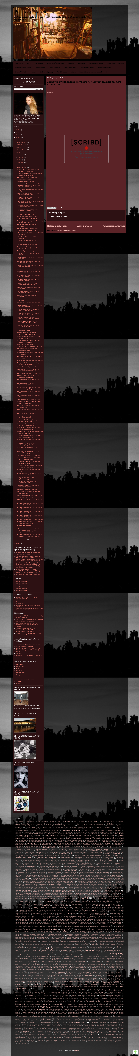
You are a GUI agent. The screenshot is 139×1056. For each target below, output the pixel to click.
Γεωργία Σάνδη (82, 850)
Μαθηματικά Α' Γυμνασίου (82, 934)
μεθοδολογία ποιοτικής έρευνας (24, 940)
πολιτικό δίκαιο (31, 971)
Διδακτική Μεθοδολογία (55, 869)
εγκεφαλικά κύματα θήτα (88, 873)
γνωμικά (77, 855)
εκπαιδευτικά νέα (107, 879)
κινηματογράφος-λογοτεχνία (62, 920)
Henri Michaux (46, 1020)
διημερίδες (109, 869)
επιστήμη (96, 891)
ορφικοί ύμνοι (96, 960)
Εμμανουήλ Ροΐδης (106, 888)
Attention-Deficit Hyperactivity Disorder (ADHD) (89, 1009)
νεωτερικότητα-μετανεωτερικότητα (46, 952)
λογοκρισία (109, 931)
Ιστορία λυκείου (119, 907)
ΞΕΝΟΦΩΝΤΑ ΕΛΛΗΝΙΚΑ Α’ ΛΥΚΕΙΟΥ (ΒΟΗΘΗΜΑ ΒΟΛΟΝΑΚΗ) (28, 198)
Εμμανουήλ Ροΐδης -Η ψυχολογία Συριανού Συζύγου (28, 486)
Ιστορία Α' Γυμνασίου (112, 906)
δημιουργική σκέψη (87, 863)
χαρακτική (61, 1001)
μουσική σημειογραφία (43, 946)
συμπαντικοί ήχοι (107, 981)
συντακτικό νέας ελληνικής (42, 984)
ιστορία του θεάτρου (37, 911)
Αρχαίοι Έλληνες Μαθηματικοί (37, 841)
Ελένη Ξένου (45, 886)
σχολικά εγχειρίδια (72, 986)
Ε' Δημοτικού (66, 873)
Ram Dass (30, 1036)
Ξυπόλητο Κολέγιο (79, 956)
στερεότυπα (104, 978)
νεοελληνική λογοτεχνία (112, 950)
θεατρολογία (49, 901)
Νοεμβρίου (21, 145)
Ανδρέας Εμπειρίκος (32, 827)
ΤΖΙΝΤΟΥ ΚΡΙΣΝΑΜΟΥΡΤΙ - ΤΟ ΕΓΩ (28, 525)
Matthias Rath (71, 1027)
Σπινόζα (28, 978)
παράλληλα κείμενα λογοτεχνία (26, 966)
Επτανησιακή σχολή (82, 893)
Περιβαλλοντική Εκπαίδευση (115, 63)
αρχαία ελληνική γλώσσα (99, 837)
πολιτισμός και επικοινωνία (80, 971)
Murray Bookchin (30, 1030)
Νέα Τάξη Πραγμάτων (48, 949)
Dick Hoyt (93, 1012)
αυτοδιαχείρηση (46, 844)
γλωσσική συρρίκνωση (38, 855)
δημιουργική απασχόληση (58, 863)
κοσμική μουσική (95, 925)
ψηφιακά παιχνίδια (35, 1004)
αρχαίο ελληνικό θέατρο (74, 840)
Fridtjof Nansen (22, 1016)
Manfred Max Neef (112, 1025)
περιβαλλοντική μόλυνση (55, 967)
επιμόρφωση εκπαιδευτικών (61, 891)
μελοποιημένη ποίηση (102, 940)
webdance (110, 1040)
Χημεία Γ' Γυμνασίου (69, 1003)
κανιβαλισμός (76, 914)
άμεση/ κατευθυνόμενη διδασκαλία (48, 826)
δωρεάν (59, 872)
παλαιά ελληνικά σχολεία (22, 964)
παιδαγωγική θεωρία (31, 963)
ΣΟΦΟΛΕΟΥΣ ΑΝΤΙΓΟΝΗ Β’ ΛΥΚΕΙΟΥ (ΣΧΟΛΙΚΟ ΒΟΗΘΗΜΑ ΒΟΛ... (28, 194)
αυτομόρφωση (58, 844)
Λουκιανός (105, 933)
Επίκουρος (46, 891)
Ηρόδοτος (30, 900)
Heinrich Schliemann (23, 1020)
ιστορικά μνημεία (115, 912)
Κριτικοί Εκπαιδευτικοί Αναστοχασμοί (91, 72)
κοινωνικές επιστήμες (43, 923)
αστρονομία (31, 843)
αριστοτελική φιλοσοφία (80, 833)
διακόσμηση (121, 864)
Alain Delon (92, 1006)
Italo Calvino (120, 1020)
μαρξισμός (18, 938)
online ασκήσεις (119, 1030)
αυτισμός (107, 843)
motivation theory (118, 1028)
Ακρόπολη (39, 824)
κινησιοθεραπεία (20, 922)
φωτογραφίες (73, 1000)
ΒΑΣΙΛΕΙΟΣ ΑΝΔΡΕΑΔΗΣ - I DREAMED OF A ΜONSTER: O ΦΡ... (30, 357)
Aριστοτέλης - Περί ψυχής (26, 251)
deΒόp (17, 668)
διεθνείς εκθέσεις (84, 869)
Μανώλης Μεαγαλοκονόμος (89, 937)
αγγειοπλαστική (42, 821)
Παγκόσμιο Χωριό (67, 961)
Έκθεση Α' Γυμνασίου (51, 876)
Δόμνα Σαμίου (93, 870)
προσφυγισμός (85, 972)
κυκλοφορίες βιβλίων (107, 926)
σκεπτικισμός (56, 976)
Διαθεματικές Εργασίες (86, 865)
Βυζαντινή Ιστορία (102, 849)
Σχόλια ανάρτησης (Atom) (66, 230)
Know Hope (57, 1024)
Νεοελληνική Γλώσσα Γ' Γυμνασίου (70, 950)
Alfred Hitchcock (33, 1007)
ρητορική (102, 973)
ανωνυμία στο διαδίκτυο (117, 829)
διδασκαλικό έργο (71, 869)
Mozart (19, 1030)
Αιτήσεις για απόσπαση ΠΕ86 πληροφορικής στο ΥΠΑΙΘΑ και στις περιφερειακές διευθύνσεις (28, 630)
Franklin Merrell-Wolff (91, 1015)
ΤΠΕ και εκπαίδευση (103, 994)
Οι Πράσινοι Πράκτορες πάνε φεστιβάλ (29, 644)
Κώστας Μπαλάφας (65, 929)
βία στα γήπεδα (87, 846)
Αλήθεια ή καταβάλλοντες (96, 824)
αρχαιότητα (81, 841)
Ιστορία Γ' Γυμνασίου (58, 907)
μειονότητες (55, 940)
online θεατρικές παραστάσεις (56, 1031)
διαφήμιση (52, 867)
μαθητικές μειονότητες (56, 935)
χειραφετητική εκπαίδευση (112, 1001)
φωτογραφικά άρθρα (87, 1000)
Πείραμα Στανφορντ (101, 966)
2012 (18, 140)
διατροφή (34, 868)
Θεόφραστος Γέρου (20, 903)
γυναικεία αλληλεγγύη (32, 859)
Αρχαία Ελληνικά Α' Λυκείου (55, 835)
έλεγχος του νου (112, 884)
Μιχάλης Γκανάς (27, 944)
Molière (108, 1028)
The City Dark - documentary (27, 413)
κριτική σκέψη (67, 926)
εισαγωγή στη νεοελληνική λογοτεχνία (98, 875)
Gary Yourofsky (117, 1016)
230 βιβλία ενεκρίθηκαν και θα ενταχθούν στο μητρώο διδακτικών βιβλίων (27, 625)
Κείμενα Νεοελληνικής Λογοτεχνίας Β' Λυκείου (72, 917)
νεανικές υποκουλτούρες (66, 949)
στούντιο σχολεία (116, 978)
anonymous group (96, 1007)
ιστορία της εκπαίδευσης (115, 909)
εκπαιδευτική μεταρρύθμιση (35, 882)
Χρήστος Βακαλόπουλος (85, 1003)
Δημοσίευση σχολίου (59, 216)
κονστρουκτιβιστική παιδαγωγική (45, 925)
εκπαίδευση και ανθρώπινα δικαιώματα (100, 878)
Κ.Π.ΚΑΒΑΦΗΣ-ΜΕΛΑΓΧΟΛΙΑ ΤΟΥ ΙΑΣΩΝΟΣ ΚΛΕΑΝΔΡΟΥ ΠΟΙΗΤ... (30, 329)
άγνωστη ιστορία (93, 821)
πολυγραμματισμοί (97, 971)
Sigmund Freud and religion (24, 1039)
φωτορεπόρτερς (29, 1001)
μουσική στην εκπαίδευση (60, 946)
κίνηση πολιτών (116, 920)
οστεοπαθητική (107, 960)
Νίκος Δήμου (117, 952)
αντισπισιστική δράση (74, 829)
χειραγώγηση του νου (93, 1001)
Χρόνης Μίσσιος (116, 1003)
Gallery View (97, 1016)
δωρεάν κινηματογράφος (86, 872)
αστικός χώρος (19, 843)
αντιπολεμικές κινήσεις (58, 829)
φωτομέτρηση (18, 1001)
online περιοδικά (75, 1031)
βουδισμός (63, 849)
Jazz (64, 1022)
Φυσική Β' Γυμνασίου (109, 998)
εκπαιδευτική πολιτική (70, 882)
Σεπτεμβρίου (22, 150)
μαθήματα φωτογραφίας (55, 934)
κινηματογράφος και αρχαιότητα (43, 920)
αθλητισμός (75, 823)
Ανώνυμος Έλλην (22, 830)
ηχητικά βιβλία (47, 900)
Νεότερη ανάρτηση (57, 226)
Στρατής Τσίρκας (88, 979)
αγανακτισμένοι (31, 821)
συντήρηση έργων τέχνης (61, 984)
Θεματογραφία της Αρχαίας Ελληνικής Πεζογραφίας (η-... (30, 221)
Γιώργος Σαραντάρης (45, 854)
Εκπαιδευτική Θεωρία (104, 881)
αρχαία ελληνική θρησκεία (36, 838)
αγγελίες (52, 821)
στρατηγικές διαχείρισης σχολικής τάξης (42, 979)
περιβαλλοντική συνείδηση (77, 967)
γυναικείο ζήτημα (106, 859)
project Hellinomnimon (107, 1034)
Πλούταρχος (49, 969)
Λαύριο (57, 931)
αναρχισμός (18, 827)
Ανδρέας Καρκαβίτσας (62, 827)
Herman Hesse (57, 1020)
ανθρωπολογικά (19, 829)
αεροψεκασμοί (42, 823)
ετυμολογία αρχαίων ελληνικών (62, 894)
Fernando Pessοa (26, 1015)
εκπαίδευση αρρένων (64, 878)
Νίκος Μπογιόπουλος (74, 954)
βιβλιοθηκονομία (30, 848)
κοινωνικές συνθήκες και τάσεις (64, 923)
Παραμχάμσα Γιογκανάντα (45, 966)
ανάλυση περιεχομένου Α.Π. (96, 826)
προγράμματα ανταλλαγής (37, 972)
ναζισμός (118, 947)
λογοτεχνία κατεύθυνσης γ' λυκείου (44, 933)
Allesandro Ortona (61, 1007)
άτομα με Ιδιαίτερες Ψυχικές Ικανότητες (89, 843)
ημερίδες (121, 898)
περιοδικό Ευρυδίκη (115, 967)
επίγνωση (18, 891)
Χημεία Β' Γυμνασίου (53, 1003)
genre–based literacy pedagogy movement (39, 1018)
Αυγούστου (21, 152)
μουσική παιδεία (29, 946)
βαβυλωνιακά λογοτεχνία (33, 846)
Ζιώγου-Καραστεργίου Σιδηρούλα (38, 898)
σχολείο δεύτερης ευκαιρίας (109, 984)
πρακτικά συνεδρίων (21, 972)
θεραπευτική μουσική (53, 903)
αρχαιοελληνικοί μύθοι (91, 840)
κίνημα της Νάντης (101, 919)
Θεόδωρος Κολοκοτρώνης (106, 901)
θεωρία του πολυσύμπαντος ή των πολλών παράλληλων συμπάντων (86, 904)
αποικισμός (18, 832)
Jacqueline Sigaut (46, 1022)
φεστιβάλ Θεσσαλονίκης (114, 995)
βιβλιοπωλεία (64, 847)
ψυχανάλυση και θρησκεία (87, 1004)
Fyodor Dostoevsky (73, 1016)
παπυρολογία (81, 964)
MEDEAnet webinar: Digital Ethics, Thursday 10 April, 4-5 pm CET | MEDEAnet (28, 650)
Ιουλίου (20, 155)
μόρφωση (77, 944)
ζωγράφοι (53, 898)
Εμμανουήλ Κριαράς (92, 888)
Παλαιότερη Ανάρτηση (114, 226)
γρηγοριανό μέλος (108, 857)
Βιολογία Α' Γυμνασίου (109, 847)
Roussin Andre (32, 1037)
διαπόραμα (66, 866)
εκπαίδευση (52, 878)
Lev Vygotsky (100, 1024)
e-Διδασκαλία (103, 1012)
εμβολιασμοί (79, 888)
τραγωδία (118, 994)
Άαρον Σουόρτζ (19, 821)
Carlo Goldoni (57, 1010)
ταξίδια (98, 990)
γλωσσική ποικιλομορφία (22, 855)
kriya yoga (66, 1024)
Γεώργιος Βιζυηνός (95, 851)
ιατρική (46, 906)
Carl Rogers (47, 1010)
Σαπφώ (29, 975)
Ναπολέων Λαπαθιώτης (32, 949)
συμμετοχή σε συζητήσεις (92, 981)
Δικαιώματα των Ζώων (96, 63)
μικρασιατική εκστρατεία (31, 943)
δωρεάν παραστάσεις (23, 873)
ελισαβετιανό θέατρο (98, 886)
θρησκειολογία (36, 905)
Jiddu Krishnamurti (77, 1022)
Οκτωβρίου (21, 147)
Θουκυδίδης (18, 905)
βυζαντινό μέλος (20, 850)
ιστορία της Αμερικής (24, 908)
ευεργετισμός (105, 894)
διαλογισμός (31, 866)
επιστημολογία (108, 891)
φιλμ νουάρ (89, 996)
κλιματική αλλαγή (86, 922)
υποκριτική (56, 995)
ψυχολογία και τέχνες (57, 1006)
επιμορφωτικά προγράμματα (82, 891)
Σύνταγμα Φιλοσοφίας (84, 983)
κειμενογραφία (57, 919)
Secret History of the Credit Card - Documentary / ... (29, 496)
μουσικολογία (19, 947)
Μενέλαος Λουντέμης (118, 940)
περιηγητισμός (94, 967)
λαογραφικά (101, 929)
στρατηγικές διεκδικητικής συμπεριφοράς (68, 979)
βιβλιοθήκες (18, 847)
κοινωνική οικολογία (86, 923)
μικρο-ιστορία (68, 943)
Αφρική (106, 844)
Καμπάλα (54, 914)
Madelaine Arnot (89, 1025)
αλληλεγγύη (110, 824)
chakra (71, 1010)
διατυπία (43, 867)
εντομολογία (107, 890)
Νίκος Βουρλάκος (79, 952)
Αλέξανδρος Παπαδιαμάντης (63, 824)
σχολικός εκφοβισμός (108, 989)
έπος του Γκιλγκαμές (67, 893)
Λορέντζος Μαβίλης (82, 932)
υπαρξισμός (47, 995)
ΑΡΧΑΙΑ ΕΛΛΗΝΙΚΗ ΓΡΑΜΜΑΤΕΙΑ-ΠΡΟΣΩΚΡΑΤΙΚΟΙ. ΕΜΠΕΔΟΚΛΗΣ (27, 217)
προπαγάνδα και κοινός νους (67, 972)
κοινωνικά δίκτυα (115, 922)
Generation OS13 (20, 1018)
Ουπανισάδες (18, 961)
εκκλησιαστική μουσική (39, 878)
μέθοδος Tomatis (41, 940)
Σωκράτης (121, 989)
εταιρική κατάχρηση (33, 894)
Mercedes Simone (100, 1027)
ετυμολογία (47, 894)
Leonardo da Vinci (88, 1024)
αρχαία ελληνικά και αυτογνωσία (78, 837)
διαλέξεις (21, 866)
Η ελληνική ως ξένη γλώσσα (23, 67)
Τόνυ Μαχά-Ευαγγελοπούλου (70, 994)
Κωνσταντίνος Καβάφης (64, 928)
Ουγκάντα (118, 960)
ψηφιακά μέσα (20, 1004)
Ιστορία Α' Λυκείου (21, 907)
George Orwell (80, 1018)
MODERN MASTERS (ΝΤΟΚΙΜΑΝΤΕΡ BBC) (29, 399)
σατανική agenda (38, 975)
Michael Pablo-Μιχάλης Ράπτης (43, 1028)
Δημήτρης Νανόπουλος (108, 862)
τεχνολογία (99, 992)
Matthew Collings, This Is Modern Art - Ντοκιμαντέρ (29, 402)
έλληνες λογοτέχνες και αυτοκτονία (34, 887)
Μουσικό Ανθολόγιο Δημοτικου (78, 946)
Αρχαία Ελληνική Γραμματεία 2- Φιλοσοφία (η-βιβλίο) (28, 209)
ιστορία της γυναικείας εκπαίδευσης (88, 909)
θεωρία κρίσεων (97, 903)
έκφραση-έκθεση (55, 884)
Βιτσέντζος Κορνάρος (41, 849)
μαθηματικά (69, 934)
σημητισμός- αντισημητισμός (41, 976)
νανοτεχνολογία (19, 949)
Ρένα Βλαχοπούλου (71, 973)
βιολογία (97, 847)
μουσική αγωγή (104, 944)
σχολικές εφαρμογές (105, 986)
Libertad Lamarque (112, 1024)
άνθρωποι (118, 827)
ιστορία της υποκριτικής (108, 910)
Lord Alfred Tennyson (35, 1025)
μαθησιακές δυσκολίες (22, 935)
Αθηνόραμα (19, 675)
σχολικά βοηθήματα (52, 986)
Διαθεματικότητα (103, 864)
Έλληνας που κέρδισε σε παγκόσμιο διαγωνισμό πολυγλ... (29, 440)
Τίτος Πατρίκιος (33, 994)
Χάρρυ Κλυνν (71, 1001)
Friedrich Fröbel (48, 1016)
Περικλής (103, 967)
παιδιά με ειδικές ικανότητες (84, 963)
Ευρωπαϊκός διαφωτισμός (37, 896)
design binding (82, 1012)
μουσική (94, 944)
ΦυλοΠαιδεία (97, 998)
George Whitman (91, 1018)
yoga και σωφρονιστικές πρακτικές (98, 1041)
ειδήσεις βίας (44, 875)
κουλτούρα (106, 925)
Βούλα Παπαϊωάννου (74, 849)
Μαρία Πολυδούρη (116, 937)
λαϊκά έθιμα (90, 929)
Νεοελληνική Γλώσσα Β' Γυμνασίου (44, 950)
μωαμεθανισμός (109, 947)
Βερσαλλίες (77, 846)
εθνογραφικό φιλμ (31, 875)
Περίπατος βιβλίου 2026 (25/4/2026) (28, 574)
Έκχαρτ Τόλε (71, 884)
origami (97, 1031)
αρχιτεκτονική (91, 841)
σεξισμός (98, 975)
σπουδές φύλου (38, 978)
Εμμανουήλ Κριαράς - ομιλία (27, 489)
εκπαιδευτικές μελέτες (85, 881)
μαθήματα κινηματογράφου (37, 934)
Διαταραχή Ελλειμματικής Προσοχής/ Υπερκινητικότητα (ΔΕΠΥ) (98, 866)
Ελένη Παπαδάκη (57, 886)
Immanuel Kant (85, 1020)
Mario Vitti (40, 1027)
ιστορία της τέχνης (89, 910)
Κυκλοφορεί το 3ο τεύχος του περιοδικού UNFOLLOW (27, 178)
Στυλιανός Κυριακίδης (115, 979)
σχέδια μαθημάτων (91, 984)
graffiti (35, 1019)
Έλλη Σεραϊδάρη (112, 886)
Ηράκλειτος (21, 900)
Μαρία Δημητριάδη (104, 937)
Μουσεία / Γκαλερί (20, 72)
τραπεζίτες (18, 995)
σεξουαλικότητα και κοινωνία (113, 975)
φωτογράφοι (116, 1000)
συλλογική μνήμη (60, 981)
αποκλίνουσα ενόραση (42, 832)
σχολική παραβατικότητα (68, 989)
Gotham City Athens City (22, 1019)
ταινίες (37, 991)
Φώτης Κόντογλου (50, 1000)
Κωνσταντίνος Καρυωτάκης (99, 928)
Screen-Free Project (102, 1037)
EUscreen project (110, 1013)
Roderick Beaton (105, 1036)
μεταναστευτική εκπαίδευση (58, 941)
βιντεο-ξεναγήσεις (76, 847)
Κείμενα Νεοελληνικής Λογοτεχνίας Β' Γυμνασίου (39, 918)
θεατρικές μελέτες (118, 900)
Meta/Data (18, 1028)
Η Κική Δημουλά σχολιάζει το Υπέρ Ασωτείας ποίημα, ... (29, 436)
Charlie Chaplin (93, 1010)
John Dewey (94, 1022)
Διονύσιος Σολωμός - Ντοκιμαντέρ (28, 455)
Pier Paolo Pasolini (29, 1034)
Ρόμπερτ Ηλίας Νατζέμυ (114, 973)
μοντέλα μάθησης (66, 944)
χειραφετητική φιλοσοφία (22, 1003)
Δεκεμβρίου (21, 142)
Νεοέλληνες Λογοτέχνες (103, 949)
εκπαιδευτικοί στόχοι (31, 884)
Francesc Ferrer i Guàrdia (61, 1015)
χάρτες (81, 1001)
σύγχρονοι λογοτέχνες (34, 981)
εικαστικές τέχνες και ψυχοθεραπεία (73, 875)
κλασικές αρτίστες (34, 922)
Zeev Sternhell (22, 1043)
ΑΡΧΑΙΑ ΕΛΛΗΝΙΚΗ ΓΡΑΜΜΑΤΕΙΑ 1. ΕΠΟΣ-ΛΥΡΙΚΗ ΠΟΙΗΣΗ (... (28, 229)
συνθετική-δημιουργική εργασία (65, 983)
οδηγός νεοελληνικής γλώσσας (41, 958)
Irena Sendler (109, 1020)
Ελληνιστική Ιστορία (40, 888)
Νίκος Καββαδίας (35, 954)
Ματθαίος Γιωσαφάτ (29, 938)
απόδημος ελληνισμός (114, 830)
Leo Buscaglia (76, 1024)
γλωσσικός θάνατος (52, 855)
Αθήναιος (66, 823)
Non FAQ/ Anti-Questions (94, 1030)
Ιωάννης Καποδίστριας (21, 913)
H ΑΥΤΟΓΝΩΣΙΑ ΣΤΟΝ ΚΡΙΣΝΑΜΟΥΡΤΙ (28, 537)
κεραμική (68, 919)
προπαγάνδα (50, 972)
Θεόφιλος (118, 901)
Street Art (33, 72)
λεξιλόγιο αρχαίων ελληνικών (82, 931)
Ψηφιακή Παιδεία (31, 11)
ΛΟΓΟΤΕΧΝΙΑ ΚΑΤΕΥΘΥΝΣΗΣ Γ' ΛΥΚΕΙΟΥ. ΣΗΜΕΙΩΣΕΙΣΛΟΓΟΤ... (30, 306)
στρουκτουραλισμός (101, 979)
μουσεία (85, 944)
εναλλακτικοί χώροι (59, 890)
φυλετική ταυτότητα (85, 998)
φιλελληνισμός (63, 996)
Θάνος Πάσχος (105, 900)
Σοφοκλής (117, 977)
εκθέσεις (18, 876)
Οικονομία (121, 958)
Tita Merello (65, 1040)
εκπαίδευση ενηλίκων (79, 878)
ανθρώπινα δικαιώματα (103, 827)
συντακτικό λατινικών (23, 984)
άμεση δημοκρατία (30, 826)
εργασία (114, 893)
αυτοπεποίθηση (86, 844)
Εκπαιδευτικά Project (87, 67)
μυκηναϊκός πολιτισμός (70, 947)
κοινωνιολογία (116, 923)
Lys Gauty (79, 1025)
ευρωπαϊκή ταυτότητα (21, 896)
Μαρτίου (20, 165)
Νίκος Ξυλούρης (87, 954)
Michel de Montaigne (60, 1028)
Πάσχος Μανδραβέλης (77, 966)
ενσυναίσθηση (97, 890)
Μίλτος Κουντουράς (82, 943)
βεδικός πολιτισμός (64, 846)
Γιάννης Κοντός (41, 852)
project (92, 1034)
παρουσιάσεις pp (61, 966)
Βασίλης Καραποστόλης (49, 846)
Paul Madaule (57, 1032)
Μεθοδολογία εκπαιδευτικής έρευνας (111, 938)
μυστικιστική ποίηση (96, 947)
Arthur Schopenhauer (55, 1009)
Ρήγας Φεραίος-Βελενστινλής (88, 974)
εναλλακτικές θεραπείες (23, 890)
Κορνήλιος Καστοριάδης (78, 925)
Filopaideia (37, 1015)
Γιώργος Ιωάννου (111, 852)
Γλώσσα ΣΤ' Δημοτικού (112, 854)
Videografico (75, 1040)
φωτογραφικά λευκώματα (102, 1000)
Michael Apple (28, 1028)
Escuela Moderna (74, 1013)
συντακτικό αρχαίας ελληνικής (106, 983)
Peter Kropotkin (101, 1032)
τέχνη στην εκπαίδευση (85, 992)
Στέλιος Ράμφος (92, 978)
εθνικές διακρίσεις (115, 873)
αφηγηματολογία (97, 844)
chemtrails (114, 1010)
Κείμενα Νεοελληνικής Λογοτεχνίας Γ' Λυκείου (31, 919)
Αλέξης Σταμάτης (80, 824)
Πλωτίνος (59, 969)
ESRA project (85, 1013)
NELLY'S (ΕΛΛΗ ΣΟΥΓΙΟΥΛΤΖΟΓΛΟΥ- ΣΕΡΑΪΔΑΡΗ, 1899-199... (28, 170)
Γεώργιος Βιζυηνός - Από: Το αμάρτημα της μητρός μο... (27, 478)
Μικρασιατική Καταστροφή (50, 943)
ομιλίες (55, 960)
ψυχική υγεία (113, 1004)
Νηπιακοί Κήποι (67, 952)
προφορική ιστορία (21, 974)
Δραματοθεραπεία (40, 67)
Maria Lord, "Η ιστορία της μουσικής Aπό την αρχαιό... (27, 420)
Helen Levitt (36, 1020)
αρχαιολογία (69, 841)
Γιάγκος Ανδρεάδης (29, 852)
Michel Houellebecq (74, 1028)
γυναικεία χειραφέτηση (89, 859)
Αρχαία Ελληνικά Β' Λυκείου (105, 835)
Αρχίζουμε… (19, 601)
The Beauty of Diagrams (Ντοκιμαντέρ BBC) (25, 384)
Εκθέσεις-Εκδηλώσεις (46, 72)
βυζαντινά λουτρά (88, 849)
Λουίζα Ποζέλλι (94, 932)
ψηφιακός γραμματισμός (52, 1004)
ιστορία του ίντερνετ (53, 911)
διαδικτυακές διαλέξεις (22, 864)
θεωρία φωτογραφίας (114, 904)
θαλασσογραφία (70, 900)
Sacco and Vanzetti (55, 1037)
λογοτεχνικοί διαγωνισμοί (66, 932)
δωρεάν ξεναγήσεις (118, 872)
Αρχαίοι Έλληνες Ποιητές (55, 841)
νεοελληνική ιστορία (92, 950)
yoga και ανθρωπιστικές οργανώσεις (59, 1041)
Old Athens (107, 1030)
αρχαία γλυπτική (94, 833)
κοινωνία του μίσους (100, 922)
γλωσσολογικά (65, 855)
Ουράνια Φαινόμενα (31, 961)
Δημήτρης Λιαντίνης (77, 862)
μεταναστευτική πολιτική (77, 941)
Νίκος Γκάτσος (107, 952)
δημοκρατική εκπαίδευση (103, 863)
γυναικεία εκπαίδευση (49, 859)
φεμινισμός (92, 995)
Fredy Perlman (120, 1015)
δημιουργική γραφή (73, 863)
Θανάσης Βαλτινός (81, 900)
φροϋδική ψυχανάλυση (71, 998)
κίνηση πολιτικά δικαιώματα (100, 920)
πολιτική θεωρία (111, 969)
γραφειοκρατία (78, 857)
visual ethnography (87, 1040)
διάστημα (74, 866)
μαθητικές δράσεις (38, 935)
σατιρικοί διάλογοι (53, 975)
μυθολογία (43, 947)
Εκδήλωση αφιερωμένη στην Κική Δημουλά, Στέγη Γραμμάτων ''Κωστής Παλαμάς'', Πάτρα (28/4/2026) (28, 571)
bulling (17, 1010)
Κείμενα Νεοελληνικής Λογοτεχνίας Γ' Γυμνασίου (105, 918)
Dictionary (50, 92)
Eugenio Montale (97, 1013)
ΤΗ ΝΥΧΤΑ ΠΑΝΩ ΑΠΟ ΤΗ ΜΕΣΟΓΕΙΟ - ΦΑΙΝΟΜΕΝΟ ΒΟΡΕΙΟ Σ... (28, 376)
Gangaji (106, 1016)
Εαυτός (76, 873)
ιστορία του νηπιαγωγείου (88, 911)
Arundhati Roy (68, 1009)
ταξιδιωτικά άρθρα (110, 991)
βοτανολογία (54, 849)
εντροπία (117, 890)
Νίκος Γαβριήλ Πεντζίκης (94, 952)
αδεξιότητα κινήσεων (29, 823)
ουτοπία (42, 961)
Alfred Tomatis (46, 1008)
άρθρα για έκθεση (105, 832)
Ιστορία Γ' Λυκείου (90, 907)
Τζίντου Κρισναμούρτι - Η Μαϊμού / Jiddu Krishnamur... (29, 508)
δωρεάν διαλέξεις (70, 872)
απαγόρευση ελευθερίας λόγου (94, 830)
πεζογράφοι (89, 966)
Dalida (51, 1012)
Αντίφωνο (19, 677)
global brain (102, 1018)
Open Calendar (20, 672)
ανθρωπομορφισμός (32, 829)
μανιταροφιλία (30, 937)
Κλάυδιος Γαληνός (62, 922)
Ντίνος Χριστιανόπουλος (100, 954)
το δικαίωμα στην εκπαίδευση (50, 993)
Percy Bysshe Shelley (82, 1032)
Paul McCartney (68, 1032)
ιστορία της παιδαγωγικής (70, 910)
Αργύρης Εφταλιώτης (66, 832)
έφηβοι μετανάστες (62, 896)
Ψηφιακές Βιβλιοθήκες (104, 67)
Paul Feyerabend (46, 1032)
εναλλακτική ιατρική (43, 890)
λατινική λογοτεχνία (46, 931)
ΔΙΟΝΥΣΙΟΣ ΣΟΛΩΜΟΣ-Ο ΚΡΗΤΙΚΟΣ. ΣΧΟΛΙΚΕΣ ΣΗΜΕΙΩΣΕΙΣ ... (28, 314)
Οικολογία (71, 63)
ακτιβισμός (49, 824)
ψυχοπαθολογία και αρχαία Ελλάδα (76, 1006)
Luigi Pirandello (68, 1025)
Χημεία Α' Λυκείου (38, 1003)
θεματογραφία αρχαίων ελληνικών (86, 901)
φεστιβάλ (102, 995)
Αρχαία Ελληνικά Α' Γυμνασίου (30, 835)
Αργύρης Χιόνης (80, 832)
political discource (60, 1034)
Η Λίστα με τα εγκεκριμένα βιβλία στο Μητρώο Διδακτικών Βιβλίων (29, 620)
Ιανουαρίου (21, 540)
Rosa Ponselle (117, 1036)
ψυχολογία (43, 1006)
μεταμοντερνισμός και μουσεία (27, 941)
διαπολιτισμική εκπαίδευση (49, 866)
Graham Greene (79, 1019)
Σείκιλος (79, 975)
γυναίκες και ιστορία (106, 860)
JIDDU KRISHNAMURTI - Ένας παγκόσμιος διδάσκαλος (26, 531)
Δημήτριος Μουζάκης (42, 863)
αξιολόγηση (33, 830)
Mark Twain (60, 1027)
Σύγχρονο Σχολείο (20, 981)
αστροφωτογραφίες (45, 843)
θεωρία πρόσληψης (59, 904)
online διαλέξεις (23, 1031)
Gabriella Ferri (86, 1016)
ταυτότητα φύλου (39, 992)
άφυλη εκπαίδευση (116, 844)
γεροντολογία (61, 850)
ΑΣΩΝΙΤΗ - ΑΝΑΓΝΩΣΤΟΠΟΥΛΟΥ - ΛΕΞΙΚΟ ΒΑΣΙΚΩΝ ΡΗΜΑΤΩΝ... (30, 265)
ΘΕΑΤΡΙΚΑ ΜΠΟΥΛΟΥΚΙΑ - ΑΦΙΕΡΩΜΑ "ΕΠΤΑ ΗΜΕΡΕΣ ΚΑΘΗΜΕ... (28, 458)
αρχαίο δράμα (60, 840)
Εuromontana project (100, 896)
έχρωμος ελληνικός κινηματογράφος (81, 896)
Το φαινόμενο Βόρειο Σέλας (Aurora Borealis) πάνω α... (29, 410)
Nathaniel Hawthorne (59, 1030)
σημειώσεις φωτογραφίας (22, 977)
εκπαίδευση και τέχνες (54, 879)
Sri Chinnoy (79, 1039)
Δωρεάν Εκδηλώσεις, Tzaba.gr (26, 679)
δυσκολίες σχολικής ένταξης (27, 872)
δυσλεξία (42, 872)
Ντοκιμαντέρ (39, 63)
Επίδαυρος (27, 891)
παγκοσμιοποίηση (80, 961)
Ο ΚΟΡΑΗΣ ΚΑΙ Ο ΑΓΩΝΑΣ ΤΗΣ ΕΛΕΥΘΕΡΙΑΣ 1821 (26, 482)
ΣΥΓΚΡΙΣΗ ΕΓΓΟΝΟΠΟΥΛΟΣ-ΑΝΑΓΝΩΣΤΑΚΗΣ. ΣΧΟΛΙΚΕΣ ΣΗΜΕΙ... (29, 345)
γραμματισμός (65, 857)
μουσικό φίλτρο (94, 946)
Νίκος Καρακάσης (61, 954)
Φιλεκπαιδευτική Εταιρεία (34, 996)
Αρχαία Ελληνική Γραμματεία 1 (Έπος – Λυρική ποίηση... (30, 205)
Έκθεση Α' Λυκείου (67, 876)
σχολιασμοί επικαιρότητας (34, 986)
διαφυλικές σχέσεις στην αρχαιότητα (103, 868)
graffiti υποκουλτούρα (48, 1019)
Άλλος (119, 824)
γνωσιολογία (108, 855)
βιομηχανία (29, 849)
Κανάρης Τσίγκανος (65, 914)
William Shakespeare (21, 1041)
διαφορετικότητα (63, 867)
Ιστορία (97, 906)
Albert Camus (117, 1006)
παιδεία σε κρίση (49, 963)
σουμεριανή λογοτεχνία (88, 976)
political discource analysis (77, 1034)
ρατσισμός (58, 974)
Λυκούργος (113, 932)
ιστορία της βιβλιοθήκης (63, 909)
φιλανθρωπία (19, 997)
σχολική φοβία (82, 989)
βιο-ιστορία (88, 848)
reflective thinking (59, 1036)
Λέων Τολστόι (99, 931)
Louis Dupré (56, 1025)
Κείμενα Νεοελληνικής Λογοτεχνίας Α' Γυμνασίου (79, 916)
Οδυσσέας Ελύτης (69, 958)
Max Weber (81, 1027)
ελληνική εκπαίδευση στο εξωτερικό (78, 887)
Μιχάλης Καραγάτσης (40, 944)
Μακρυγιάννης (19, 937)
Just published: (21, 581)
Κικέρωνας (78, 919)
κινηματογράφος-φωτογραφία (81, 920)
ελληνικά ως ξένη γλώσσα (56, 887)
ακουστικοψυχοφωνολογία (23, 824)
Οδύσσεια (80, 958)
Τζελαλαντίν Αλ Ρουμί (114, 992)
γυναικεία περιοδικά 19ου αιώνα (69, 859)
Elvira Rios (33, 1013)
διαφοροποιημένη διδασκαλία (79, 867)
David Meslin (71, 1012)
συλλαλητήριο (48, 981)
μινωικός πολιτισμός (110, 943)
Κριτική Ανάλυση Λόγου (24, 926)
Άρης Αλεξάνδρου (92, 832)
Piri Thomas (41, 1034)
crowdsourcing (42, 1012)
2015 (18, 132)
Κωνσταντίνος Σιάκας (115, 928)
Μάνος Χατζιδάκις (59, 937)
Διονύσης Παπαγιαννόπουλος (53, 870)
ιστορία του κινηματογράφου (70, 911)
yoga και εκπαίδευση (78, 1042)
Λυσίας (25, 934)
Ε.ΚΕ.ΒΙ (18, 681)
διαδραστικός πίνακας (55, 864)
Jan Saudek (57, 1022)
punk (23, 1036)
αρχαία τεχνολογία (48, 840)
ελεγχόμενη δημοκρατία (97, 884)
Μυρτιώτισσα (83, 947)
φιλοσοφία (19, 998)
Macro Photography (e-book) (27, 367)
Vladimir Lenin (100, 1040)
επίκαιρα (36, 891)
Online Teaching (87, 1031)
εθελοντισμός (102, 873)
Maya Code (90, 1027)
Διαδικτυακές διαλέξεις (70, 67)
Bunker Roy (27, 1010)
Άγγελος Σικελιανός (64, 821)
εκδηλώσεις (116, 875)
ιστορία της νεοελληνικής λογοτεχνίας (48, 910)
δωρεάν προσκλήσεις (38, 873)
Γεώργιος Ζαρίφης (111, 850)
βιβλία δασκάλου (101, 846)
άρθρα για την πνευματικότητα (34, 833)
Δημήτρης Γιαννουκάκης (60, 861)
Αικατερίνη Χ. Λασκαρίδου (91, 823)
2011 (18, 543)
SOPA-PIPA (49, 1039)
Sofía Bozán (40, 1039)
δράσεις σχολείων (119, 870)
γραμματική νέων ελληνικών (46, 857)
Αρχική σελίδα (19, 63)
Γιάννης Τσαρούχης (67, 852)
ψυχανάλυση (71, 1004)
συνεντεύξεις (45, 983)
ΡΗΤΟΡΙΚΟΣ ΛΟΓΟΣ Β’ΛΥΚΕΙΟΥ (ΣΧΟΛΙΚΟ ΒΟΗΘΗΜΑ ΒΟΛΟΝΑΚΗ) (30, 202)
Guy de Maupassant (118, 1019)
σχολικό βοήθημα (93, 989)
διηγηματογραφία (98, 869)
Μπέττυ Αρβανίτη (31, 947)
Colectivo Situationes (28, 1012)
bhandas (110, 1009)
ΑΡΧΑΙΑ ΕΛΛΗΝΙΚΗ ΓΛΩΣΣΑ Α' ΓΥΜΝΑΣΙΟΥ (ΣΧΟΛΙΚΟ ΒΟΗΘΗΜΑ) (28, 182)
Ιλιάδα (65, 906)
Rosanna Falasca (20, 1037)
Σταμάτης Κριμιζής (79, 978)
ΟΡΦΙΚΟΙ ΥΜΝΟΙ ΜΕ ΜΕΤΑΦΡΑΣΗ (27, 244)
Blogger (77, 1050)
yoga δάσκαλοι (42, 1041)
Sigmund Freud (116, 1037)
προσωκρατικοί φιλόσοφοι (100, 972)
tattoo (20, 1040)
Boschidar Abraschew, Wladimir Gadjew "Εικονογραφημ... (28, 424)
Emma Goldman (43, 1013)
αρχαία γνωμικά (106, 833)
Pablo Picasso (113, 1031)
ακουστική (118, 823)
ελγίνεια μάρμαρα (83, 884)
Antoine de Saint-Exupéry (111, 1007)
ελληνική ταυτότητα (97, 887)
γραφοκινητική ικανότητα (93, 857)
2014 (18, 135)
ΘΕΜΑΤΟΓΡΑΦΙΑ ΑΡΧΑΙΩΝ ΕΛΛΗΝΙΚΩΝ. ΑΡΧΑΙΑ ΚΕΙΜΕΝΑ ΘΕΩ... (28, 272)
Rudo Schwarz (43, 1037)
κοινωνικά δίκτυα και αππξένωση (24, 923)
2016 (18, 130)
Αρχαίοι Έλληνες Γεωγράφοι (108, 840)
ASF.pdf (18, 653)
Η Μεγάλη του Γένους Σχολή (67, 898)
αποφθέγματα (54, 832)
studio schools (112, 1039)
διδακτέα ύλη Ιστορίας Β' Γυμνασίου (35, 869)
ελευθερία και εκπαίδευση (82, 886)
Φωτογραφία (81, 63)
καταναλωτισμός (100, 915)
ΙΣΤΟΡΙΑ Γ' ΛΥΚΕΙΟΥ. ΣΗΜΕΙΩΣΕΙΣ (28, 303)
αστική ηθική (117, 841)
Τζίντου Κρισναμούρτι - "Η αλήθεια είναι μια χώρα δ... (29, 522)
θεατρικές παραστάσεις (25, 901)
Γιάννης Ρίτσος (53, 852)
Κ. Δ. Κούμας (58, 913)
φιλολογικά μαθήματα (115, 996)
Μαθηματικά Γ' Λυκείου (114, 934)
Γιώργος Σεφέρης (61, 854)
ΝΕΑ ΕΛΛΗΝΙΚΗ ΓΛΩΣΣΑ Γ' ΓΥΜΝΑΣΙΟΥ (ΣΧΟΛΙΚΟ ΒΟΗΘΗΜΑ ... (29, 276)
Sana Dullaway (77, 1037)
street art (101, 1039)
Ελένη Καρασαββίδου (33, 886)
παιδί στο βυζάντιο (67, 963)
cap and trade (37, 1010)
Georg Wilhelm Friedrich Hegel (64, 1018)
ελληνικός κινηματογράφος (22, 888)
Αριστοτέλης (50, 833)
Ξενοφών (67, 956)
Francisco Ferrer (76, 1015)
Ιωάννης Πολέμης (35, 913)
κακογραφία (105, 913)
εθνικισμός (18, 875)
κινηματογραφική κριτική (117, 919)
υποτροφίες (65, 995)
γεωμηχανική (71, 850)
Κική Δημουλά (88, 919)
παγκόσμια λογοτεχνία (53, 961)
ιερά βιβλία (56, 905)
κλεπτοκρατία (73, 922)
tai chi (121, 1039)
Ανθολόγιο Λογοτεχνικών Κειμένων (81, 827)
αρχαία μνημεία (23, 840)
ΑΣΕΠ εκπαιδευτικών (104, 841)
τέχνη (72, 992)
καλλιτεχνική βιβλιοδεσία (40, 915)
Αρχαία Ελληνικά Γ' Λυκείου (52, 837)
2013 (18, 137)
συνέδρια (18, 983)
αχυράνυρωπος (19, 846)
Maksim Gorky (100, 1025)
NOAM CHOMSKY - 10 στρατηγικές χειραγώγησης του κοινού (28, 370)
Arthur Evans (27, 1009)
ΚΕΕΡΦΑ (32, 916)
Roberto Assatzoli (92, 1036)
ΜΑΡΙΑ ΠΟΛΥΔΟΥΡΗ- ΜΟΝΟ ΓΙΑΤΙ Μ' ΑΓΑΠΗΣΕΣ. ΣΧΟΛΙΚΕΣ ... (28, 341)
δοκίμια (83, 871)
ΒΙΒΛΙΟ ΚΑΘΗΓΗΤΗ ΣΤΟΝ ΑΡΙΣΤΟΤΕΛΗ (28, 269)
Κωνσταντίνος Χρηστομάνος (22, 929)
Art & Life (19, 664)
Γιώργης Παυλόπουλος (81, 852)
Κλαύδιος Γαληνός (48, 922)
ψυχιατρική (102, 1004)
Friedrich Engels (35, 1016)
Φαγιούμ (74, 995)
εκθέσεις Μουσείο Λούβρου (33, 876)
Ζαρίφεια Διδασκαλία (115, 896)
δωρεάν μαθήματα (103, 872)
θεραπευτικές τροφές (35, 903)
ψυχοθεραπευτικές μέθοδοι (29, 1006)
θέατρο (38, 901)
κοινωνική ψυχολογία (101, 923)
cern (65, 1010)
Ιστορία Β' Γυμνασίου (39, 907)
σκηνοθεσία (66, 976)
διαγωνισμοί (117, 863)
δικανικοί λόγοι (30, 870)
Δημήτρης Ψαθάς (29, 863)
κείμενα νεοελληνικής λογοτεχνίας (48, 916)
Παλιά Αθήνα (36, 964)
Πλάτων (39, 969)
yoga (31, 1042)
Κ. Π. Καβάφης (70, 913)
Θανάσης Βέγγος (94, 900)
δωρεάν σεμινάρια (53, 874)
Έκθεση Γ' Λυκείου (21, 878)
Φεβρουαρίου (22, 167)
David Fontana (60, 1012)
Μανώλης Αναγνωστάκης (73, 937)
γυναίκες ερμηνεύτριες (86, 860)
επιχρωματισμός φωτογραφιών (31, 893)
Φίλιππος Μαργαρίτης (76, 996)
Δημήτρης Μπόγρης (94, 861)
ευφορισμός (50, 896)
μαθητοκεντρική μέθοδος (105, 935)
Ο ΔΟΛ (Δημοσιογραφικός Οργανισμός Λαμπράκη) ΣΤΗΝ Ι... (29, 174)
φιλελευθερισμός (50, 997)
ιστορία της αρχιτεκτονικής (43, 909)
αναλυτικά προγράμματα (114, 826)
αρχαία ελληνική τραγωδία (93, 838)
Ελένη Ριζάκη (68, 886)
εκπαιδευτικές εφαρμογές (64, 881)
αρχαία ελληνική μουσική (55, 838)
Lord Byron (47, 1025)
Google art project (115, 1018)
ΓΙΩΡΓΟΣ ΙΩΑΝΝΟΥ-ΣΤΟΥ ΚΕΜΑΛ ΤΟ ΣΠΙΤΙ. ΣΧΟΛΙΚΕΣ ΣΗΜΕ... (28, 310)
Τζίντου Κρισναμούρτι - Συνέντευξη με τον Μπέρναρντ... (29, 516)
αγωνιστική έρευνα (109, 821)
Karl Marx (26, 1024)
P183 (104, 1031)
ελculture (19, 683)
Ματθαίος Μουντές (42, 938)
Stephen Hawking (90, 1039)
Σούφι (99, 976)
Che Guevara (104, 1010)
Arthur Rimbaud (39, 1009)
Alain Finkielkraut (104, 1006)
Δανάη (26, 862)
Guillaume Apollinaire (92, 1019)
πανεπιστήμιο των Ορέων (68, 964)
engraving (53, 1013)
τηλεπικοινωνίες (20, 993)
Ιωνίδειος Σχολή (47, 913)
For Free (19, 670)
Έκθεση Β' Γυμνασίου (83, 876)
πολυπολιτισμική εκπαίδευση (113, 971)
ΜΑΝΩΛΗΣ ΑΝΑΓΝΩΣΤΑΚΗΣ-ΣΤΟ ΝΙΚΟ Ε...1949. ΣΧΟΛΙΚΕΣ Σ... (28, 325)
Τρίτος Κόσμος (29, 995)
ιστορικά (102, 912)
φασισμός (82, 995)
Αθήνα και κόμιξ (55, 823)
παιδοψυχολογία (116, 963)
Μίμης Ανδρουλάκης (96, 943)
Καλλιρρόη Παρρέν (116, 913)
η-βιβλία (83, 898)
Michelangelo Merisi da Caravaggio (93, 1028)
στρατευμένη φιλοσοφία (21, 979)
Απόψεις (73, 72)
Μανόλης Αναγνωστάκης (43, 937)
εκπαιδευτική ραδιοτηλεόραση (89, 882)
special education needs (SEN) (64, 1039)
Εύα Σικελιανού (78, 894)
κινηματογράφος (23, 920)
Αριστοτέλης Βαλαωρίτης (64, 833)
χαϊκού (39, 1001)
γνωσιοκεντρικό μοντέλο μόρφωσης (91, 855)
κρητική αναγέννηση (118, 925)
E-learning (113, 1012)
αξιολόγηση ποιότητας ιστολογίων (48, 830)
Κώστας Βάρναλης (51, 929)
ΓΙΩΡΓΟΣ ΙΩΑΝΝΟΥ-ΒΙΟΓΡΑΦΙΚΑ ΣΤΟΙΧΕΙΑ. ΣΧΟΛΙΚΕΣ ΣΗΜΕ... (27, 322)
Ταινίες (29, 63)
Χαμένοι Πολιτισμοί (49, 1001)
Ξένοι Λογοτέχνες (57, 956)
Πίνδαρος (31, 969)
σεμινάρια (88, 975)
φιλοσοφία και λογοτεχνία (36, 998)
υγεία (38, 995)
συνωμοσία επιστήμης (76, 984)
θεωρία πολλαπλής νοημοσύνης (42, 904)
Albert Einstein (20, 1007)
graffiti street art (64, 1019)
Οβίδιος (107, 956)
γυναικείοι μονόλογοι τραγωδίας (32, 860)
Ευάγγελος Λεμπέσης (91, 894)
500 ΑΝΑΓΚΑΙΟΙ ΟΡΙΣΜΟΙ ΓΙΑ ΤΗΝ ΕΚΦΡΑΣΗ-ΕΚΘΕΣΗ (28, 280)
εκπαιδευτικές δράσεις (29, 881)
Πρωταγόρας (33, 973)
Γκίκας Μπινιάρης (76, 853)
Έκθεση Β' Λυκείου (100, 876)
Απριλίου (20, 162)
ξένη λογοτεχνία (42, 956)
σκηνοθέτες (75, 977)
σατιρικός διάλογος (68, 975)
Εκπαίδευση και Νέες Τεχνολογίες (33, 879)
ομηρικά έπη (37, 960)
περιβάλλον (19, 967)
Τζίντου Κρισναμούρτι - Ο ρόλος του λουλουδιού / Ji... (30, 504)
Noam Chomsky (79, 1030)
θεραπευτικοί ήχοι (69, 903)
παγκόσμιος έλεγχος (95, 961)
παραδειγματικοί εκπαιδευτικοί (115, 964)
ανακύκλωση (82, 826)
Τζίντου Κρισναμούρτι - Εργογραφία (29, 534)
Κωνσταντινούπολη (38, 929)
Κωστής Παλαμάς (78, 929)
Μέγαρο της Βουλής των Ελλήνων (89, 938)
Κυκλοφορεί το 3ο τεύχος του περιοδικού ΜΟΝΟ (27, 349)
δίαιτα (112, 864)
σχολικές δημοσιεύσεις (90, 986)
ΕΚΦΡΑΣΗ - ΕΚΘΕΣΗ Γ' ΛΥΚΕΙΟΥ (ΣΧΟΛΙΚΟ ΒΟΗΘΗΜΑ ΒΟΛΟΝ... (27, 284)
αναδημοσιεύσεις (67, 826)
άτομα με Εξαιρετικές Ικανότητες (63, 843)
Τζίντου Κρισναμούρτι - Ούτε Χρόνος (30, 519)
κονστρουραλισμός (62, 925)
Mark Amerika (50, 1027)
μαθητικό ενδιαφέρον (88, 935)
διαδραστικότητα (70, 865)
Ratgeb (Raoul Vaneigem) (43, 1036)
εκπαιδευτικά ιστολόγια (90, 879)
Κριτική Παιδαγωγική (54, 926)
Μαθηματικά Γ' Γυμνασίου (98, 934)
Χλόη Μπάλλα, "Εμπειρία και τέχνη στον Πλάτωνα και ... (29, 428)
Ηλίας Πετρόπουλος (101, 898)
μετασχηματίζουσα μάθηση (106, 941)
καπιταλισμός (87, 915)
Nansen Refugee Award (44, 1030)
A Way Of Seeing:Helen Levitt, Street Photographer (28, 363)
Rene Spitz (71, 1036)
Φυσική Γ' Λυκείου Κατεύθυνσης (33, 1000)
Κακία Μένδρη (83, 913)
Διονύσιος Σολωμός (70, 871)
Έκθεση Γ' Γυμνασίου (115, 876)
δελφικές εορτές (46, 861)
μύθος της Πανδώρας (55, 947)
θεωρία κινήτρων (84, 903)
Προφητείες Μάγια (116, 972)
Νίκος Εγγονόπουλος (21, 954)
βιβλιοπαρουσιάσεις (47, 848)
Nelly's (70, 1030)
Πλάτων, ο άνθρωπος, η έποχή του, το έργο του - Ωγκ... (29, 247)
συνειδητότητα (31, 983)
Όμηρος (46, 960)
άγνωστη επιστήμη (79, 821)
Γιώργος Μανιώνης (31, 853)
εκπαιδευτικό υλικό (106, 882)
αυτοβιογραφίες (35, 844)
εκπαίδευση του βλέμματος (72, 879)
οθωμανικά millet (92, 958)
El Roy (25, 1013)
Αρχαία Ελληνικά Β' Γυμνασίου (80, 835)
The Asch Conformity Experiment (34, 1040)
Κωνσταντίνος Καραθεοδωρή (81, 928)
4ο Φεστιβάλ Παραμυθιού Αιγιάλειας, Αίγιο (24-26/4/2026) (28, 553)
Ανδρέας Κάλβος (47, 827)
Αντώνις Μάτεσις (102, 829)
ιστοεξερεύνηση (87, 905)
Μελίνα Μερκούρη (88, 940)
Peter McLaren (113, 1032)
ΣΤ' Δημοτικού (63, 978)
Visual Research (62, 72)
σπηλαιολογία (19, 978)
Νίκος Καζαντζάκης (48, 954)
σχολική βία (40, 989)
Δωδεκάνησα (51, 872)
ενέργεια (88, 890)
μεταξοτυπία (92, 941)
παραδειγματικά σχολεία (95, 964)
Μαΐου (19, 160)
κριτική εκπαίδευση (39, 926)
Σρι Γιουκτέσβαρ (50, 978)
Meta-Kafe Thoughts (114, 1027)
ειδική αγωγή (56, 875)
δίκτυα (40, 870)
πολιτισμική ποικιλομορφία (61, 971)
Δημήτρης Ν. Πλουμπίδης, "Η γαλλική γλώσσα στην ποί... (30, 432)
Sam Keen (67, 1037)
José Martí (103, 1022)
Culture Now (20, 666)
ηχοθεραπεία (58, 900)
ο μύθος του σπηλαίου (94, 956)
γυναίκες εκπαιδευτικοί (67, 860)
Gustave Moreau (106, 1019)
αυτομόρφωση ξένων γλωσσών (72, 844)
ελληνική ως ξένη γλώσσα (113, 887)
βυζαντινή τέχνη (116, 849)
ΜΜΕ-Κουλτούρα (53, 944)
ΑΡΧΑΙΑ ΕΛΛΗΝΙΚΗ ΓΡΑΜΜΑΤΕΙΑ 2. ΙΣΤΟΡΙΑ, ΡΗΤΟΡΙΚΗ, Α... (28, 213)
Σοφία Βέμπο (107, 977)
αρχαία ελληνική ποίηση (73, 838)
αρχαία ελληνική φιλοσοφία (114, 838)
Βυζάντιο (30, 850)
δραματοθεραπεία (105, 871)
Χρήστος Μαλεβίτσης (102, 1003)
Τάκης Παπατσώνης (81, 990)
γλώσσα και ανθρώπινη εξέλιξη (92, 853)
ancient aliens (73, 1007)
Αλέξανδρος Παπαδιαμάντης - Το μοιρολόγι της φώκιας (28, 452)
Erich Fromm (62, 1013)
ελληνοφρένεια (69, 888)
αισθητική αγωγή (107, 823)
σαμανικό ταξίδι (20, 975)
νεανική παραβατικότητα (84, 949)
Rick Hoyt (80, 1036)
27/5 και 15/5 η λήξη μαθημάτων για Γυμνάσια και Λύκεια (28, 634)
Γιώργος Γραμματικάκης (96, 852)
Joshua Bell (113, 1022)
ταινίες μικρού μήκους (52, 991)
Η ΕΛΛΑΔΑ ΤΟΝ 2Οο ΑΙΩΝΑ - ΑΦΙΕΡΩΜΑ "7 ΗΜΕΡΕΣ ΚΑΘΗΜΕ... (29, 466)
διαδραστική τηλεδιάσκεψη (39, 864)
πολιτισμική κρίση (44, 971)
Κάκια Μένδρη (95, 913)
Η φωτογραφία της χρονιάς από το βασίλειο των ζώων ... (28, 416)
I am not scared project (71, 1020)
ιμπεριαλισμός (76, 905)
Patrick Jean (35, 1032)
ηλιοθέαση (112, 898)
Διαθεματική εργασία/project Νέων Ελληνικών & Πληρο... (29, 262)
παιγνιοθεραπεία (108, 961)
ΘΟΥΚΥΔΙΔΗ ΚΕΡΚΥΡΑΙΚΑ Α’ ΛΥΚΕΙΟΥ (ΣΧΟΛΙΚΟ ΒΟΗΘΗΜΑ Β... (28, 186)
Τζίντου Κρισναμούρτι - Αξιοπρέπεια (30, 528)
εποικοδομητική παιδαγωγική (50, 893)
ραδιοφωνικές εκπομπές (46, 973)
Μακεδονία (118, 935)
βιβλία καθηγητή (115, 846)
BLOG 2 (108, 72)
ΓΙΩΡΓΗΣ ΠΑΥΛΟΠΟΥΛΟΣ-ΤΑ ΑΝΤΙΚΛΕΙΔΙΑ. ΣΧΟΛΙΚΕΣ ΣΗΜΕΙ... (29, 318)
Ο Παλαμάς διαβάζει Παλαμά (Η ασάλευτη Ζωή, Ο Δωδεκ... (27, 444)
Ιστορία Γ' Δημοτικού (75, 907)
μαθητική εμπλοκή (74, 935)
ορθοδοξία (86, 960)
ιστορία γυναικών (105, 907)
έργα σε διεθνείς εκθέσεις (99, 893)
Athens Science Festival (24, 646)
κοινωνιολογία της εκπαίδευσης (24, 925)
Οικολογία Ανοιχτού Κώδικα (107, 958)
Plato (49, 1034)
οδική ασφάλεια (56, 958)
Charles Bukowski (81, 1010)
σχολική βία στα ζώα (53, 989)
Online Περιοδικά (54, 67)
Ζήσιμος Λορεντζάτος (21, 898)
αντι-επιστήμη (44, 829)
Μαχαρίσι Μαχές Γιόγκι (57, 938)
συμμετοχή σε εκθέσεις (75, 981)
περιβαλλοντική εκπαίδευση (35, 967)
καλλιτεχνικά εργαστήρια (22, 914)
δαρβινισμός (35, 861)
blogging (118, 1009)
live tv (23, 1025)
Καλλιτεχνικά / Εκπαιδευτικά (55, 63)
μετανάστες (44, 941)
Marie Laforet (29, 1027)
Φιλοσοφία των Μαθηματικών (54, 998)
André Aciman (84, 1007)
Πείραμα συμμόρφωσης (115, 966)
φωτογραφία (61, 1000)
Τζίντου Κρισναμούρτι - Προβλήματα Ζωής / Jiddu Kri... (29, 512)
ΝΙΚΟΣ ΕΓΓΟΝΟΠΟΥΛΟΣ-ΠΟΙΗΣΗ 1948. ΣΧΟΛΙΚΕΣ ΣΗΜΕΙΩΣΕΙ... (28, 337)
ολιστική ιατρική (23, 960)
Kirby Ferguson (46, 1024)
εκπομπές (43, 884)
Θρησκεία (27, 905)
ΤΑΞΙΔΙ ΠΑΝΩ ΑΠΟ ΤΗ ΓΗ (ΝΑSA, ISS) (29, 373)
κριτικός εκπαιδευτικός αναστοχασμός (86, 926)
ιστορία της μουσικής (26, 910)
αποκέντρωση (28, 832)
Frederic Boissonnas (106, 1015)
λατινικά (109, 929)
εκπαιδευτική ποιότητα (53, 882)
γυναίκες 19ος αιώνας (51, 860)
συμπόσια (118, 981)
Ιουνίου (20, 157)
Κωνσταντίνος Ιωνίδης (48, 928)
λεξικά (64, 931)
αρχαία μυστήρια (35, 840)
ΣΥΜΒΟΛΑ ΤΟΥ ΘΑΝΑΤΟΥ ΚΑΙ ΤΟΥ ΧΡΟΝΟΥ (30, 360)
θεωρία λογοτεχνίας (110, 903)
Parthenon (25, 1032)
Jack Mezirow (21, 1022)
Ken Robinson (35, 1024)
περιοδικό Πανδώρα (20, 969)
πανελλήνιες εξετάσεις (51, 964)
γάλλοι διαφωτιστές (40, 850)
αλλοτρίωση (18, 826)
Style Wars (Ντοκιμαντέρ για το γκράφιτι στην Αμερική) (28, 388)
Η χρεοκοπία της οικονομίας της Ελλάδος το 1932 (28, 462)
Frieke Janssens (60, 1016)
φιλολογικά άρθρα (101, 996)
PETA (92, 1033)
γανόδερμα (52, 850)
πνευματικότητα (70, 969)
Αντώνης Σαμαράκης (90, 829)
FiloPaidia (47, 1015)
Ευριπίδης (116, 894)
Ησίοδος (38, 900)
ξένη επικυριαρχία (28, 956)
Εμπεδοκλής (118, 888)
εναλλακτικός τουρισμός (75, 890)
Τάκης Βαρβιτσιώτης (68, 990)
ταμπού (91, 990)
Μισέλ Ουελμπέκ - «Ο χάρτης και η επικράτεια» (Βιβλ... (29, 474)
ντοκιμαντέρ (117, 954)
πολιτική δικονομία (97, 969)
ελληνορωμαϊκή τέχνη (55, 888)
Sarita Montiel (89, 1037)
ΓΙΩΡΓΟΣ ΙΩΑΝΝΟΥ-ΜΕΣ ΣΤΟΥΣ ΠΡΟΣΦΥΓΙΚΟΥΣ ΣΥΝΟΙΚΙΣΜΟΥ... (28, 333)
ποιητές (83, 969)
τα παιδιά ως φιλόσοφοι (25, 990)
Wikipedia (118, 1040)
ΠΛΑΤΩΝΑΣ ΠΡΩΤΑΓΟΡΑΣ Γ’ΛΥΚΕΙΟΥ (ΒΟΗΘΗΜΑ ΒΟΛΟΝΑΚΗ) (28, 292)
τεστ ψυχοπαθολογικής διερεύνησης (57, 992)
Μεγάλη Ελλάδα (71, 938)
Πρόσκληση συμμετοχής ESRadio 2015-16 (29, 609)
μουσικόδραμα (105, 946)
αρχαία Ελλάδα (118, 833)
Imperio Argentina (97, 1020)
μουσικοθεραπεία (116, 946)
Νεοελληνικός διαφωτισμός (23, 952)
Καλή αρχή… (19, 603)
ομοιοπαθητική (68, 960)
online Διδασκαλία (38, 1031)
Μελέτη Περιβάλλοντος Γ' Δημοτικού (71, 940)
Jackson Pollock (32, 1022)
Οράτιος (78, 960)
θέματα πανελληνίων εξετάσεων (64, 901)
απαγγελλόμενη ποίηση (70, 830)
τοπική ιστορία (87, 994)
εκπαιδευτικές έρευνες (45, 881)
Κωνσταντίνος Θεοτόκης (32, 928)
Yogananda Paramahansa (117, 1041)
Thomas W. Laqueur (52, 1040)
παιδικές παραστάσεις (102, 963)
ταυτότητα (28, 992)
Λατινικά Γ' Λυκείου (30, 931)
